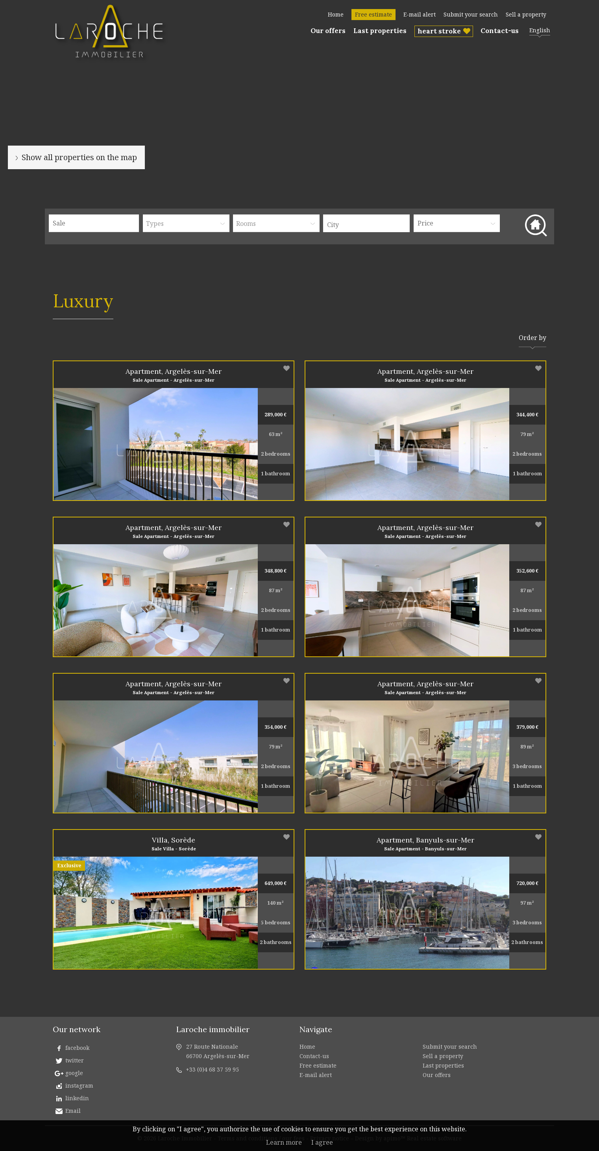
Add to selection (286, 368)
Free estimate (373, 14)
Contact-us (500, 30)
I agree (322, 1142)
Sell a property (526, 14)
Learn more (284, 1142)
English (539, 30)
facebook (77, 1047)
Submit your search (471, 14)
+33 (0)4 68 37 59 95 (212, 1069)
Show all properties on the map (79, 157)
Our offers (328, 30)
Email (73, 1110)
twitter (74, 1060)
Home (336, 14)
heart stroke (439, 31)
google (74, 1073)
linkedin (77, 1098)
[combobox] (366, 223)
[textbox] (368, 224)
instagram (79, 1085)
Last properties (380, 30)
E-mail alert (419, 14)
